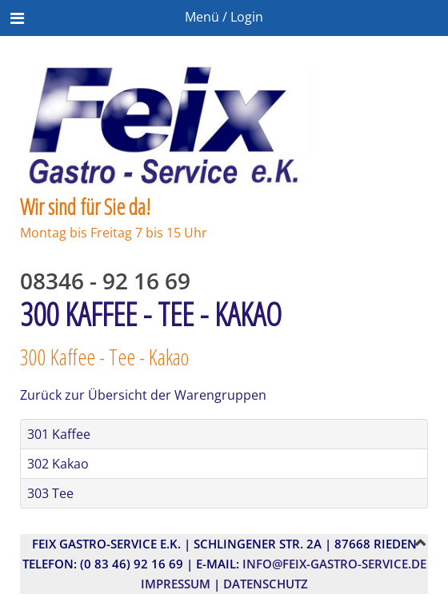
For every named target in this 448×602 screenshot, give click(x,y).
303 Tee (50, 493)
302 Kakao (58, 463)
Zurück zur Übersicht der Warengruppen (143, 395)
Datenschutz (265, 584)
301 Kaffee (58, 434)
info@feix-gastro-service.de (334, 564)
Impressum (175, 584)
